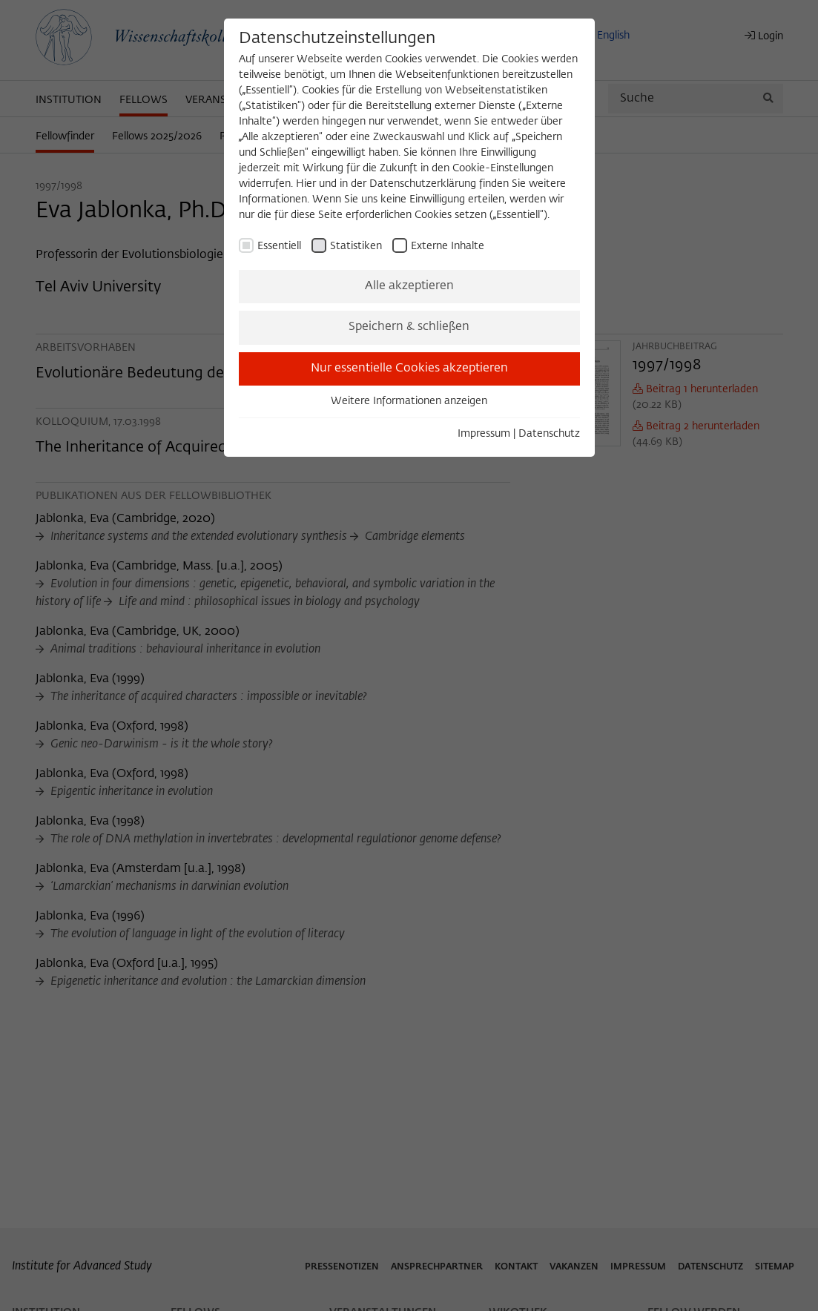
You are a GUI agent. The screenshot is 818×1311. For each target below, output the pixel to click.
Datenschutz (549, 434)
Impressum (484, 434)
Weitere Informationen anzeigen (409, 401)
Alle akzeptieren (409, 286)
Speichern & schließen (409, 327)
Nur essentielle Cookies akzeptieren (409, 368)
